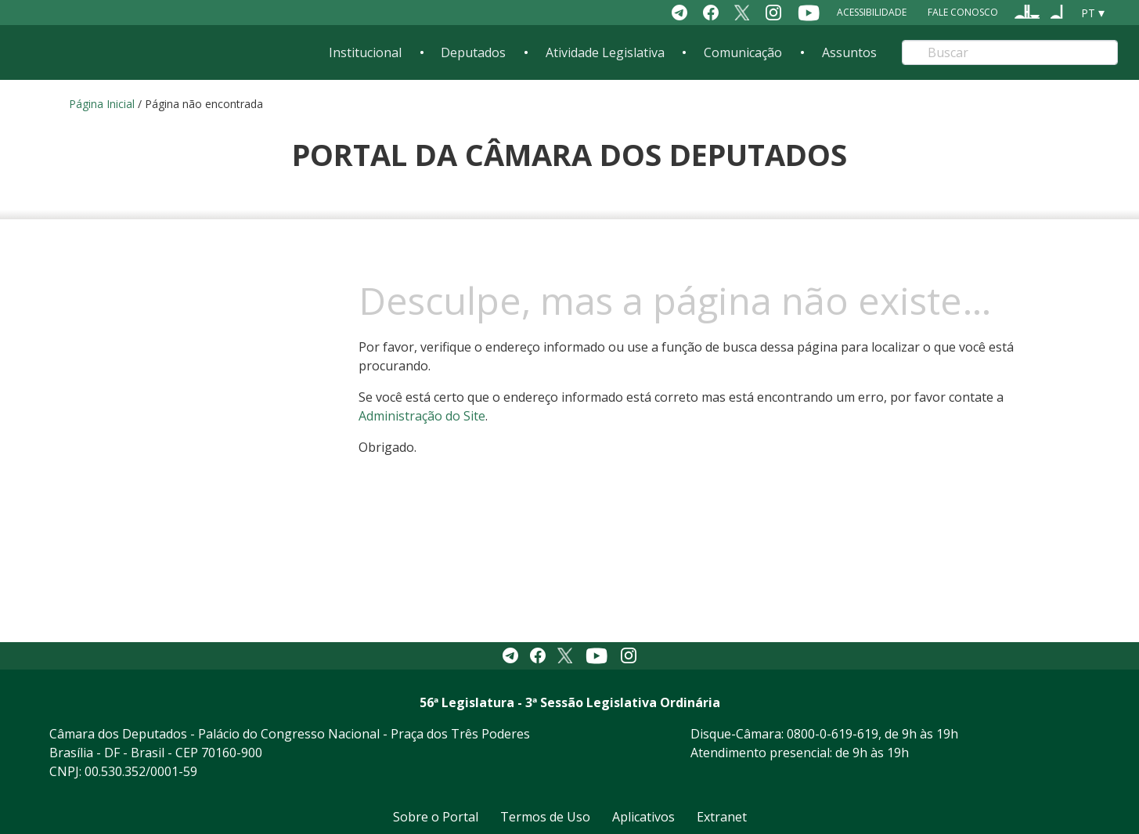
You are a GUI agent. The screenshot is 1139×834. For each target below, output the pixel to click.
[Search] (1009, 52)
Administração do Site (422, 415)
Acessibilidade (872, 12)
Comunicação (743, 52)
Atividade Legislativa (605, 52)
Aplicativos (643, 816)
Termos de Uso (545, 816)
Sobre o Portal (435, 816)
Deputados (473, 52)
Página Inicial (102, 103)
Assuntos (849, 52)
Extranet (722, 816)
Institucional (365, 52)
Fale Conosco (963, 12)
